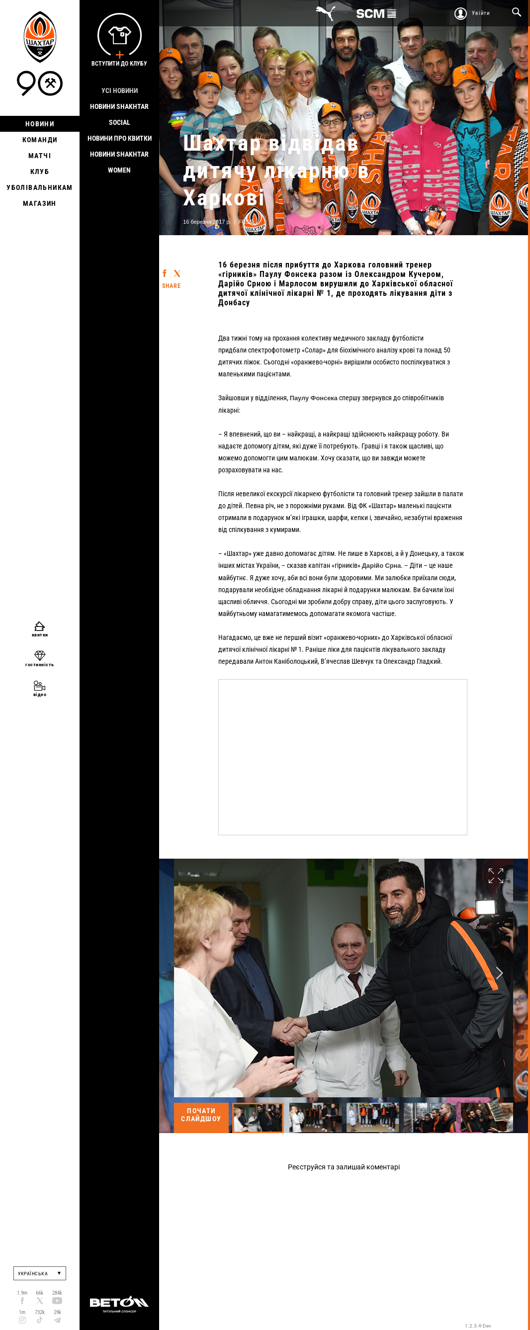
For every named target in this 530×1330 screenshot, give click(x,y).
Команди (40, 140)
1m (22, 1312)
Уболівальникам (39, 187)
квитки (40, 634)
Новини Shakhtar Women (119, 162)
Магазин (40, 203)
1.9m (22, 1293)
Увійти (481, 13)
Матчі (39, 156)
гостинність (39, 664)
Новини (39, 124)
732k (40, 1312)
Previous (187, 973)
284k (57, 1293)
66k (39, 1293)
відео (40, 694)
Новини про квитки (120, 138)
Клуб (40, 172)
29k (57, 1312)
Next (499, 973)
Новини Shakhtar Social (119, 114)
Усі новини (119, 90)
